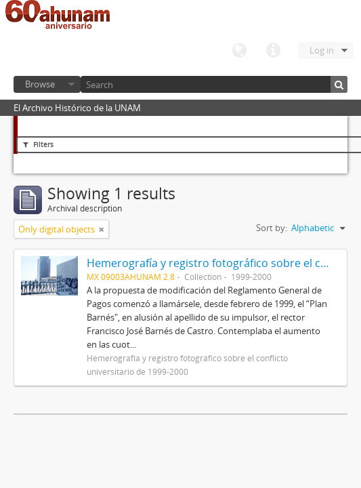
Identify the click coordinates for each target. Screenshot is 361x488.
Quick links (273, 51)
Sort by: (271, 228)
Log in (322, 50)
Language (239, 51)
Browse (40, 84)
